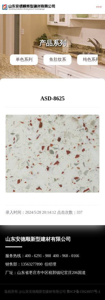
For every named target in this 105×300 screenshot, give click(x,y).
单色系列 (24, 59)
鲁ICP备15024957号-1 (83, 291)
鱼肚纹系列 (58, 61)
